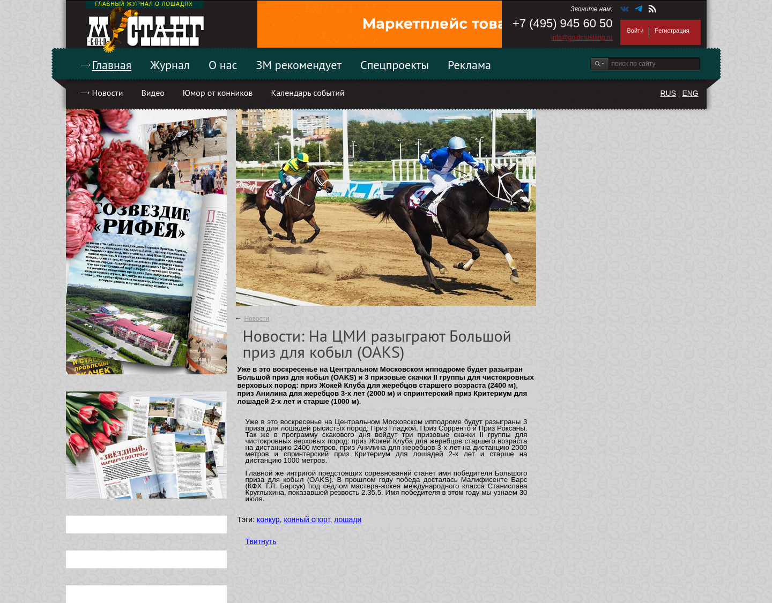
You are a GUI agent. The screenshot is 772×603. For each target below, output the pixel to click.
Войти (635, 30)
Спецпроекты (394, 64)
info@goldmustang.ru (581, 37)
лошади (347, 519)
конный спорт (307, 519)
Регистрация (672, 30)
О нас (223, 64)
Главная (112, 64)
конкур (268, 519)
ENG (690, 93)
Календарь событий (307, 92)
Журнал (170, 64)
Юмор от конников (218, 92)
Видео (152, 92)
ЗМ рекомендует (299, 64)
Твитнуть (261, 541)
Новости (107, 92)
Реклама (469, 64)
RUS (668, 93)
